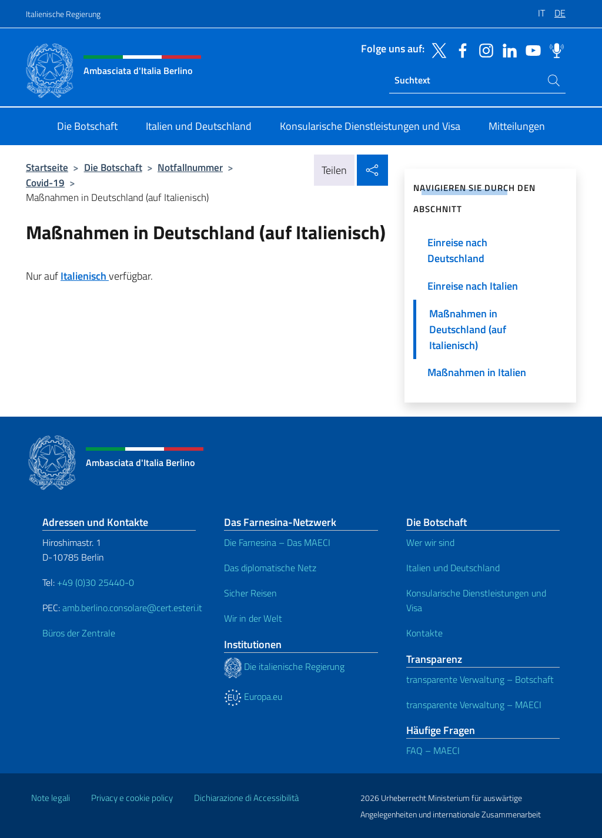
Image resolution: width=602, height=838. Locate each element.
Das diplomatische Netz (270, 568)
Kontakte (424, 633)
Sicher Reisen (250, 593)
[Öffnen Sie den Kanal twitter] (436, 49)
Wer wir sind (430, 542)
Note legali (50, 798)
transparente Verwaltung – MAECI (473, 705)
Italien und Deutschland (453, 568)
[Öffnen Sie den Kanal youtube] (530, 49)
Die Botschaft (113, 167)
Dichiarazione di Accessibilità (246, 798)
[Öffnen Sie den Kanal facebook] (459, 49)
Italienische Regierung (63, 14)
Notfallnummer (190, 167)
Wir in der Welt (253, 618)
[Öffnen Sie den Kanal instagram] (483, 49)
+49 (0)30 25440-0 (95, 582)
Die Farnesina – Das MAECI (277, 542)
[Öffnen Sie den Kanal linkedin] (507, 49)
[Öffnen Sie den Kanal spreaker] (554, 49)
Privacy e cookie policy (132, 798)
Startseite (47, 167)
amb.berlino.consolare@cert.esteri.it (132, 608)
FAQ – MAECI (433, 750)
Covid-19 (45, 182)
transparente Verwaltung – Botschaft (480, 679)
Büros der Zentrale (78, 633)
